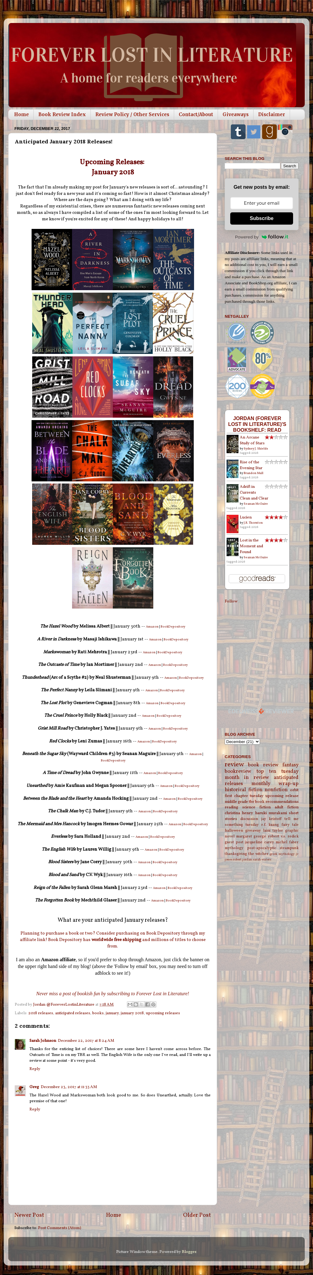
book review (263, 765)
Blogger (189, 1252)
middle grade (236, 802)
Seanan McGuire (256, 504)
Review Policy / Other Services (132, 114)
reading (231, 807)
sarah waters (262, 859)
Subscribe (261, 218)
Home (21, 114)
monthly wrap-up (275, 783)
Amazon (152, 626)
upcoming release (282, 796)
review (234, 764)
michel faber (287, 842)
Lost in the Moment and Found (251, 546)
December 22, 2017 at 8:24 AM (86, 1041)
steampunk (289, 848)
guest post (234, 842)
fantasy (290, 765)
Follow (231, 601)
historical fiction (243, 790)
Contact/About (196, 114)
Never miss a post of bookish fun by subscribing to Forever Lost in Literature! (112, 993)
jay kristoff (271, 819)
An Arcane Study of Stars (252, 440)
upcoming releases (163, 1013)
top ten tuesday (278, 771)
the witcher (258, 853)
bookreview (238, 771)
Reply (34, 1069)
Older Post (197, 1215)
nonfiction (276, 790)
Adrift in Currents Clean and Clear (254, 492)
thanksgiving (236, 853)
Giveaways (236, 114)
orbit (294, 790)
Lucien (246, 517)
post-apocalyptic (261, 848)
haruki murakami (271, 813)
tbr (251, 802)
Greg (34, 1087)
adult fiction (287, 807)
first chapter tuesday (244, 796)
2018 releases (40, 1013)
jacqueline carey (259, 842)
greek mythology (282, 854)
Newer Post (29, 1215)
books (98, 1013)
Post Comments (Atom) (59, 1228)
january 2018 (132, 1013)
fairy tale (290, 824)
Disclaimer (271, 114)
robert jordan (242, 859)
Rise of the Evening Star (251, 465)
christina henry (239, 813)
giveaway (253, 830)
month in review (247, 777)
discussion (249, 819)
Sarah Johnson (42, 1041)
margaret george (251, 836)
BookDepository (173, 626)
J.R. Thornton (253, 523)
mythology (234, 848)
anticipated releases (72, 1013)
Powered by (261, 236)
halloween (234, 830)
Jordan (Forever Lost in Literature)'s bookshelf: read (257, 424)
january (112, 1013)
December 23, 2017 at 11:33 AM (69, 1087)
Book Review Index (62, 114)
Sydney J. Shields (256, 448)
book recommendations (277, 802)
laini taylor (273, 830)
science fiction (256, 807)
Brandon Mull (253, 473)
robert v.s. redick (283, 836)
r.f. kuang (270, 824)
